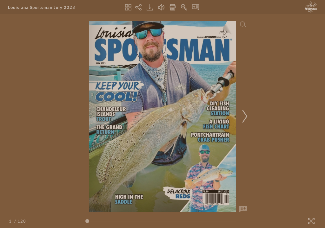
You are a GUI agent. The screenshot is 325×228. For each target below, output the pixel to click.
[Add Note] (243, 209)
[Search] (243, 24)
